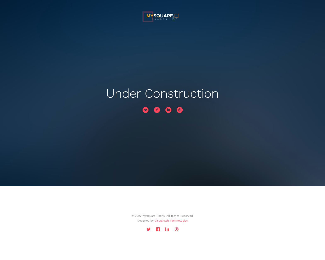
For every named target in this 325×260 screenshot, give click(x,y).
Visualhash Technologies (171, 220)
